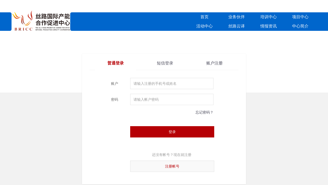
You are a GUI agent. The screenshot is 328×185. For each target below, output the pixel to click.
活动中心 (204, 26)
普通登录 (115, 63)
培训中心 (268, 17)
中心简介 (300, 26)
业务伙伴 (236, 17)
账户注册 (214, 63)
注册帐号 (172, 166)
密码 (114, 99)
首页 (204, 17)
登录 (172, 132)
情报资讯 (268, 26)
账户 (114, 83)
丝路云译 (236, 26)
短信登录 (165, 63)
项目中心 (300, 17)
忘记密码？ (204, 112)
